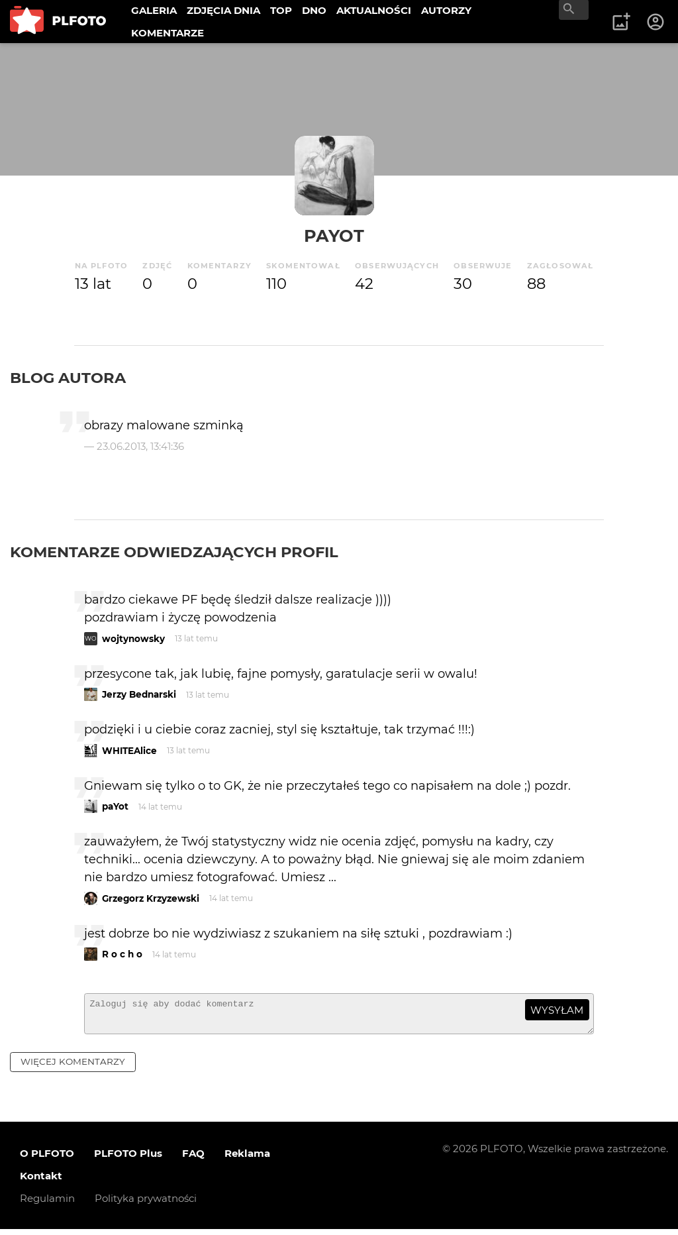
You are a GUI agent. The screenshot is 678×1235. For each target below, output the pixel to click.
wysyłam (556, 1010)
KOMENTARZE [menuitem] (167, 33)
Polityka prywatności (146, 1204)
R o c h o (122, 954)
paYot (334, 235)
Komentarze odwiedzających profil (174, 552)
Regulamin (47, 1204)
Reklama (247, 1159)
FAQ (193, 1159)
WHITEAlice (129, 750)
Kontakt (41, 1181)
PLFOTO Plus (128, 1159)
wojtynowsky (133, 638)
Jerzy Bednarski (139, 694)
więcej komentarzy (73, 1067)
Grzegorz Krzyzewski (150, 898)
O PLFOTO (47, 1159)
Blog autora (68, 377)
